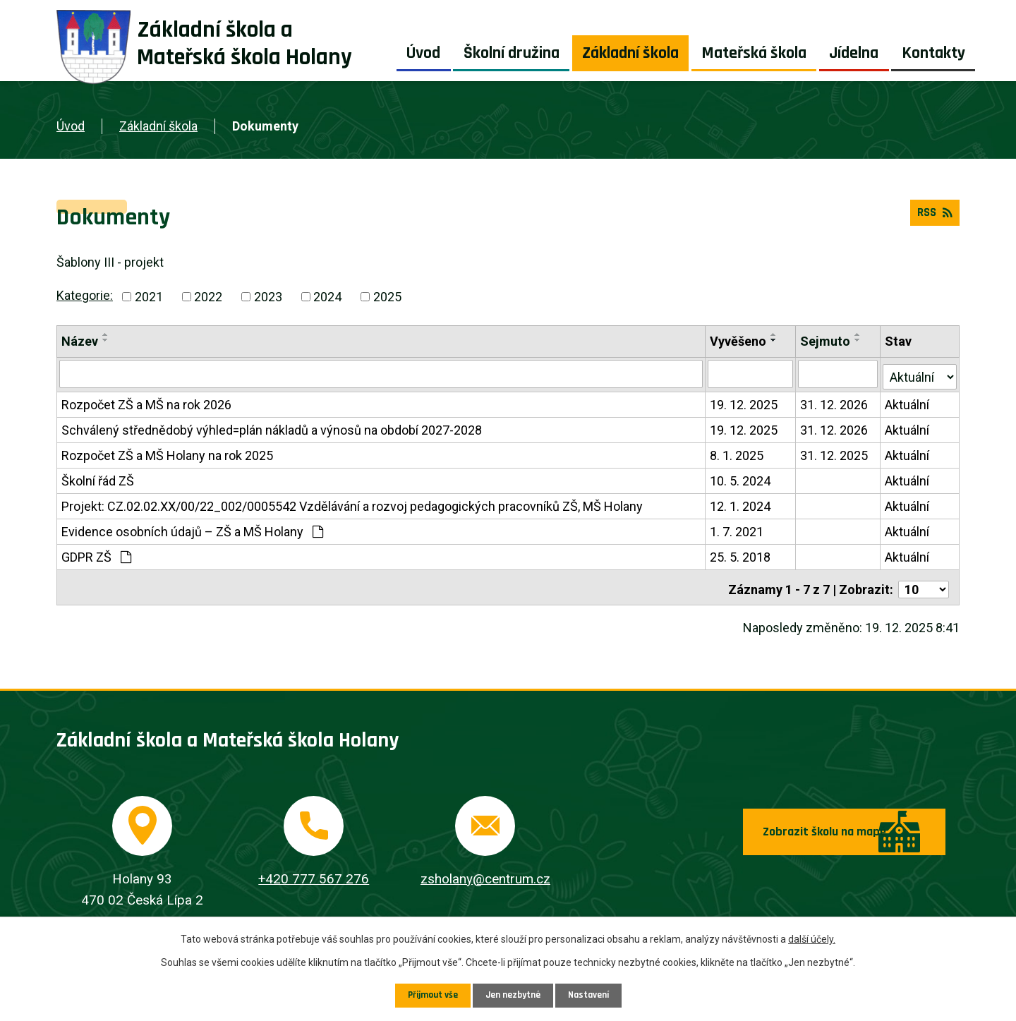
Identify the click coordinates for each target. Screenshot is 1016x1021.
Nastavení (591, 995)
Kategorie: (84, 295)
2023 (268, 296)
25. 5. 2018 (740, 554)
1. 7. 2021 (737, 528)
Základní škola (630, 53)
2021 (149, 296)
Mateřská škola (753, 53)
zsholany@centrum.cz (485, 872)
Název (79, 341)
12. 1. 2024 (740, 503)
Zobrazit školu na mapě (775, 834)
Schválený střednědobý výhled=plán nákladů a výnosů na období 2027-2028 (271, 427)
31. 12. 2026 (835, 401)
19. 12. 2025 (744, 401)
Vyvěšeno (738, 341)
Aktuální (907, 401)
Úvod (423, 53)
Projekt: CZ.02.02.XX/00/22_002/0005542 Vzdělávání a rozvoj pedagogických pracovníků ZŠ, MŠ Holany (352, 503)
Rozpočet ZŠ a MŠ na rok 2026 (146, 401)
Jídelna (853, 53)
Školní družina (512, 53)
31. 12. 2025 (835, 452)
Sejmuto (826, 341)
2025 (387, 296)
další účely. (811, 938)
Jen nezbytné (513, 995)
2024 (327, 296)
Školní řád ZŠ (97, 478)
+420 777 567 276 (313, 872)
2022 (208, 296)
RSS (933, 216)
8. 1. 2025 (737, 452)
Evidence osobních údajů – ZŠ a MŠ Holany (192, 528)
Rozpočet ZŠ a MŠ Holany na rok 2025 (167, 452)
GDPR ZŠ (96, 554)
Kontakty (933, 53)
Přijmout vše (430, 995)
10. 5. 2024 (740, 478)
